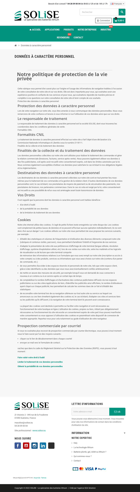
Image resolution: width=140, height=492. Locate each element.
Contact (77, 460)
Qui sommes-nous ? (83, 456)
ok (117, 411)
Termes (43, 478)
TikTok (51, 445)
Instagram (34, 445)
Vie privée (37, 478)
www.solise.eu (39, 430)
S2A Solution (90, 488)
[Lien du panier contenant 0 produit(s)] (119, 20)
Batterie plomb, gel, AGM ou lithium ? (90, 452)
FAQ (75, 443)
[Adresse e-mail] (90, 412)
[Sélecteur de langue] (117, 3)
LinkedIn (43, 445)
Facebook (18, 445)
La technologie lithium (83, 447)
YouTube (26, 445)
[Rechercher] (102, 12)
